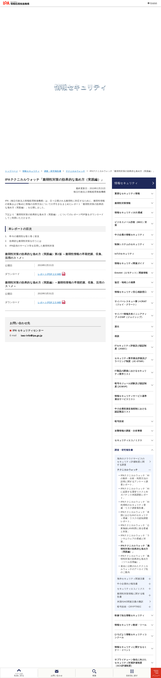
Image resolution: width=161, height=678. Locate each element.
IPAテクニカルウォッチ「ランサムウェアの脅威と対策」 (135, 397)
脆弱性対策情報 (123, 61)
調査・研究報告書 (52, 29)
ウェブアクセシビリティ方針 (87, 648)
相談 (117, 194)
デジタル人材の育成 (128, 611)
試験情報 (121, 603)
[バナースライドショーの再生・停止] (89, 579)
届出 (117, 185)
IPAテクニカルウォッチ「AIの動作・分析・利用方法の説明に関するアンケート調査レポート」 (135, 338)
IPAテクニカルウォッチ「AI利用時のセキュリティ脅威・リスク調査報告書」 (135, 363)
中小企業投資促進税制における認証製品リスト (131, 269)
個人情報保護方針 (56, 648)
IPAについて (123, 627)
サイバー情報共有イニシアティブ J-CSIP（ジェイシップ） (131, 174)
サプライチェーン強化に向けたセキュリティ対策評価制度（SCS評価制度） (131, 521)
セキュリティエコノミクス (128, 299)
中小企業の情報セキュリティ (129, 93)
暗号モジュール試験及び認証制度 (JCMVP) (131, 243)
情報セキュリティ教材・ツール (131, 483)
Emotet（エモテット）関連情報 (131, 131)
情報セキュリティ (30, 29)
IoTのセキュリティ (124, 112)
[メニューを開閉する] (151, 52)
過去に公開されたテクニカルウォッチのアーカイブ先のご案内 (134, 427)
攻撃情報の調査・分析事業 (128, 289)
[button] (5, 563)
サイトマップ (83, 653)
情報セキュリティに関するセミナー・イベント (131, 507)
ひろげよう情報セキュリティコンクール (131, 494)
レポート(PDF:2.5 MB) (49, 161)
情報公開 (146, 648)
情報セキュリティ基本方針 (122, 648)
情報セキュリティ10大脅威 (128, 71)
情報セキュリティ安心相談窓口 (131, 150)
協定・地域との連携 (125, 141)
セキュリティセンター (84, 596)
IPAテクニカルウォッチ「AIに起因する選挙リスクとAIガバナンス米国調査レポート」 (135, 352)
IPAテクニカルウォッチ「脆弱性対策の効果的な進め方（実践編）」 (135, 407)
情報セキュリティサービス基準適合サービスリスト (131, 256)
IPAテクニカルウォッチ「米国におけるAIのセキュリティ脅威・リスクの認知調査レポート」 (135, 375)
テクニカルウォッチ (75, 29)
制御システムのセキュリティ (129, 103)
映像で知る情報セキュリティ (129, 474)
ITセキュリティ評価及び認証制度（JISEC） (131, 206)
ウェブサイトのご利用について (24, 648)
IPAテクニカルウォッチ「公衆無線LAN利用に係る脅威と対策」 (135, 387)
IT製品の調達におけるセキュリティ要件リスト (131, 231)
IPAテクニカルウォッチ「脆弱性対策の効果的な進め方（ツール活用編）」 (135, 417)
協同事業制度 (63, 653)
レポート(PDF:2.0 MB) (49, 132)
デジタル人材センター (84, 626)
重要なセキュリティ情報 (127, 52)
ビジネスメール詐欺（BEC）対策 (131, 82)
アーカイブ (102, 653)
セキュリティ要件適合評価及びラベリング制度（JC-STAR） (131, 218)
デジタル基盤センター (84, 620)
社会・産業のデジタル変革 (132, 619)
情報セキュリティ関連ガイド (129, 122)
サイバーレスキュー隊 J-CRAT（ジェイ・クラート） (131, 161)
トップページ (11, 29)
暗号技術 (119, 280)
